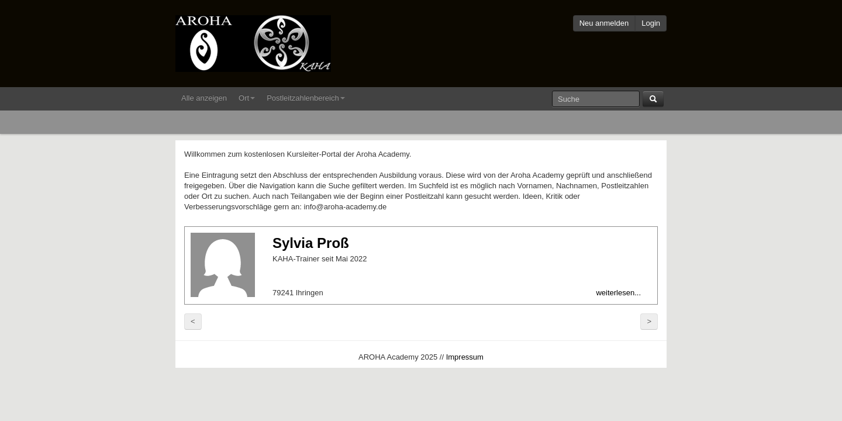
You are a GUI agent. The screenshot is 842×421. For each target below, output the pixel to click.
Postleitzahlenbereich (306, 98)
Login (650, 23)
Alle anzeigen (204, 98)
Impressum (465, 357)
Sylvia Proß (310, 243)
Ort (247, 98)
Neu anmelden (604, 23)
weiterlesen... (618, 292)
